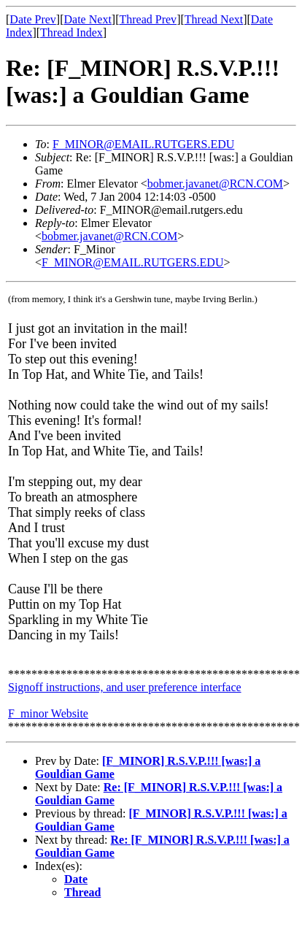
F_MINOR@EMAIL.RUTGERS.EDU (143, 144)
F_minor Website (48, 713)
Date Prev (32, 19)
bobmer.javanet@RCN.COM (215, 183)
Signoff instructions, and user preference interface (124, 687)
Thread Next (214, 19)
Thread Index (71, 32)
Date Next (88, 19)
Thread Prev (148, 19)
